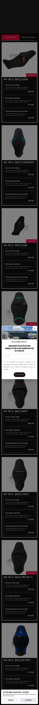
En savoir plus (11, 695)
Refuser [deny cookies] (10, 700)
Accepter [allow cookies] (28, 700)
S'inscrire (19, 374)
